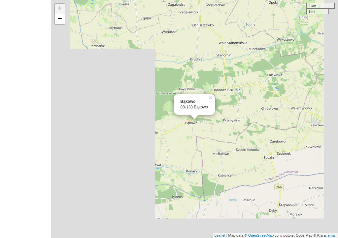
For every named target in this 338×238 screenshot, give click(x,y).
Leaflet (220, 235)
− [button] (60, 19)
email (332, 235)
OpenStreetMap (261, 235)
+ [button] (60, 9)
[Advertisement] (25, 119)
